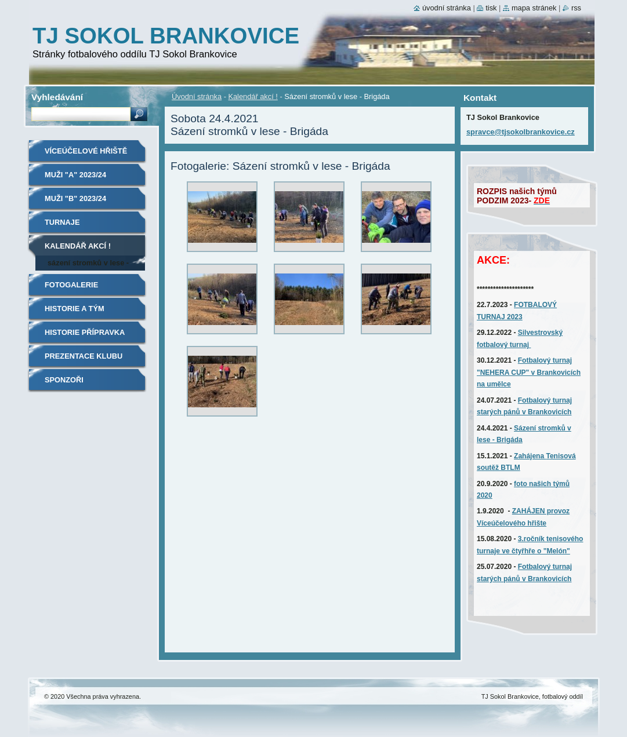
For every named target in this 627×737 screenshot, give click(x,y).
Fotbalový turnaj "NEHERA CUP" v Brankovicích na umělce (529, 372)
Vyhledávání (57, 97)
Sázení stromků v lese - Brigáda (88, 264)
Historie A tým (74, 308)
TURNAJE (62, 222)
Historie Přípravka (85, 332)
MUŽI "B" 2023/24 (75, 198)
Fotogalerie (71, 284)
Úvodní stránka (197, 96)
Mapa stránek (534, 7)
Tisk (490, 7)
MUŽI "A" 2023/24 (75, 174)
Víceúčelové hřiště (86, 151)
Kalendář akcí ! (252, 96)
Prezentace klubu (83, 356)
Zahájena (530, 456)
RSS (576, 7)
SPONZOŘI (64, 379)
